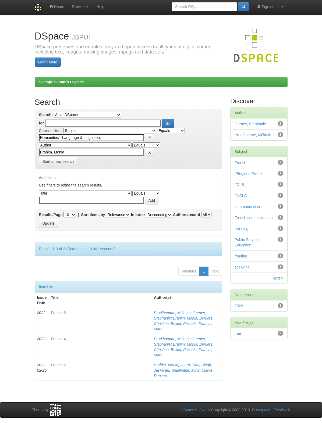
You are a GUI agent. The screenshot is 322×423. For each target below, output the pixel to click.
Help (100, 7)
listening (241, 229)
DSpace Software (195, 410)
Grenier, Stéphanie (250, 124)
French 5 (58, 313)
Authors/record (186, 215)
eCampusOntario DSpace (61, 82)
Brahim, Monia (185, 318)
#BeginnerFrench (249, 173)
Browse (80, 7)
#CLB (239, 184)
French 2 (58, 365)
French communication (254, 218)
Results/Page (51, 215)
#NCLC (241, 195)
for (41, 123)
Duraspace (261, 410)
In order (138, 215)
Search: (46, 115)
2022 (239, 306)
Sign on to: (270, 6)
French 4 (58, 339)
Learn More (48, 62)
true (238, 333)
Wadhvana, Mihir (185, 370)
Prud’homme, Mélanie (172, 313)
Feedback (282, 410)
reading (241, 256)
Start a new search (58, 161)
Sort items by (93, 215)
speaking (242, 267)
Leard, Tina (189, 365)
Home (56, 6)
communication (247, 207)
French (240, 162)
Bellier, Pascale (184, 323)
